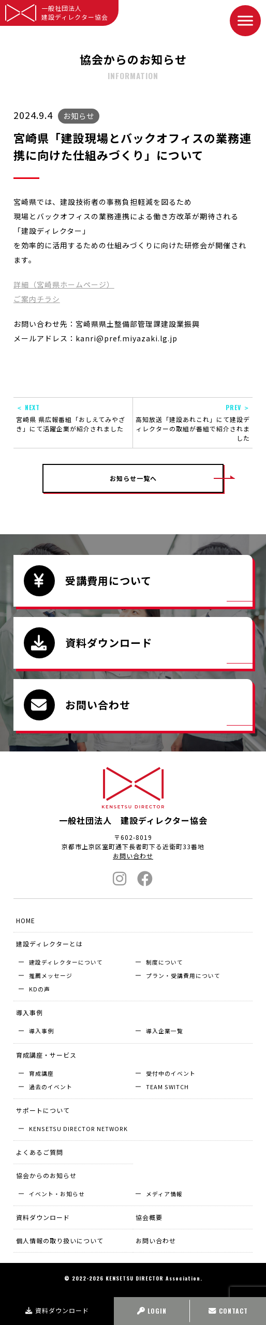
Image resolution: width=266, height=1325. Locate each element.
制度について (164, 962)
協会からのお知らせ (46, 1175)
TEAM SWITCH (167, 1086)
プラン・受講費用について (183, 975)
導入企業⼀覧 (164, 1031)
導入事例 (29, 1012)
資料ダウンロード (57, 1310)
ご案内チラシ (36, 299)
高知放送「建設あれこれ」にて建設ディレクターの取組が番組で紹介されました (193, 422)
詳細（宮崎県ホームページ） (63, 284)
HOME (25, 920)
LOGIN (152, 1310)
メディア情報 (164, 1194)
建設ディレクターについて (66, 962)
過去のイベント (50, 1086)
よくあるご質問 (39, 1152)
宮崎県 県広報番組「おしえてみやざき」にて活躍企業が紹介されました (73, 418)
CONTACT (228, 1310)
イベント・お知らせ (57, 1194)
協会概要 (149, 1217)
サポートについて (43, 1110)
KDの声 (39, 989)
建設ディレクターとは (49, 943)
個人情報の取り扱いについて (60, 1240)
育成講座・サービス (46, 1054)
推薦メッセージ (50, 975)
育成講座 (41, 1073)
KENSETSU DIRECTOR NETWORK (78, 1128)
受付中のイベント (171, 1073)
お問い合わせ (133, 855)
